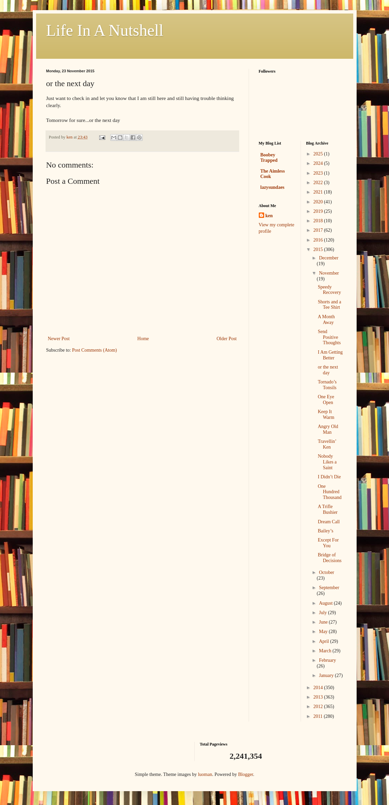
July (323, 612)
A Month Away (326, 319)
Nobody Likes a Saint (327, 462)
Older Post (227, 338)
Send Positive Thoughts (329, 337)
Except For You (328, 542)
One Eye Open (326, 399)
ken (269, 215)
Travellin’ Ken (327, 444)
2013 (318, 697)
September (329, 587)
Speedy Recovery (329, 289)
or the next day (328, 369)
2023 (318, 173)
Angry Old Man (328, 429)
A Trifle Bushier (328, 509)
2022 (318, 182)
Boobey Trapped (269, 157)
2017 (318, 230)
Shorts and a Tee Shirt (329, 304)
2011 (318, 716)
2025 (318, 153)
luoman (205, 774)
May (324, 631)
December (328, 257)
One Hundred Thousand (329, 492)
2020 (318, 201)
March (325, 650)
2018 (318, 220)
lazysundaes (272, 187)
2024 (318, 163)
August (326, 603)
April (324, 641)
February (327, 660)
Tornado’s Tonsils (327, 384)
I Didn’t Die (329, 476)
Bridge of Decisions (329, 557)
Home (143, 338)
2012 (318, 706)
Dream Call (329, 521)
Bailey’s (325, 530)
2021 (318, 192)
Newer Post (59, 338)
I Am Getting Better (330, 355)
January (327, 675)
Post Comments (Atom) (94, 350)
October (326, 572)
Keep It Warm (326, 414)
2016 (318, 240)
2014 (318, 687)
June (324, 622)
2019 (318, 211)
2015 (318, 249)
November (329, 273)
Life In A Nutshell (105, 30)
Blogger (245, 774)
